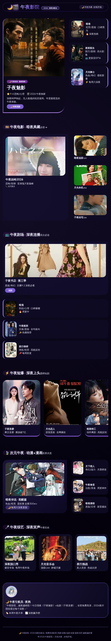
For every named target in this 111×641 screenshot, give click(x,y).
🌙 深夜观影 (15, 106)
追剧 (10, 290)
